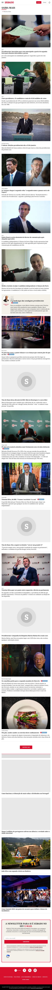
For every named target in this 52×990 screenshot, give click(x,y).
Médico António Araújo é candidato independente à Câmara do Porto (25, 286)
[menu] (3, 2)
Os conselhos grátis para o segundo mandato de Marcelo (21, 681)
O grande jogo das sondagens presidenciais (27, 301)
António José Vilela (6, 305)
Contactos (44, 976)
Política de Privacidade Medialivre (36, 947)
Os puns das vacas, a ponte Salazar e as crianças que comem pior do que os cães (26, 353)
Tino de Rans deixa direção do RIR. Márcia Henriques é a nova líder (24, 400)
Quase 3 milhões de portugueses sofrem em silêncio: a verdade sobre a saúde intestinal (26, 832)
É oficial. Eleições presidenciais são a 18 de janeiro (19, 145)
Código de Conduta (36, 976)
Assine (38, 2)
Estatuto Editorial (8, 976)
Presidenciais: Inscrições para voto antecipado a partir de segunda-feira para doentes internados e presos (24, 52)
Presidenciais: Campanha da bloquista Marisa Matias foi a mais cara (25, 636)
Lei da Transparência (26, 976)
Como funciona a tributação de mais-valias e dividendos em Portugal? (25, 793)
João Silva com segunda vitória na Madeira (16, 871)
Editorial (12, 299)
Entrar (44, 2)
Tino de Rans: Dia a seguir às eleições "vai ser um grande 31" (22, 545)
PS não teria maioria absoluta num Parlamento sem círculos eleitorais (26, 447)
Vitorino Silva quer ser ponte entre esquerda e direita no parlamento (25, 590)
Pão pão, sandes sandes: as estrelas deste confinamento (20, 733)
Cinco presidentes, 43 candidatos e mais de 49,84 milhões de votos (24, 98)
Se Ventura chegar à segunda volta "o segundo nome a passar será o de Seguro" (26, 191)
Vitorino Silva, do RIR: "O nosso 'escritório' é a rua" (19, 499)
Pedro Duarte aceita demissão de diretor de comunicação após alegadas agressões (23, 238)
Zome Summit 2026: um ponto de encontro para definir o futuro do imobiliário (24, 910)
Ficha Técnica (17, 976)
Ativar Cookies (25, 979)
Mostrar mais (26, 747)
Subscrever (26, 941)
